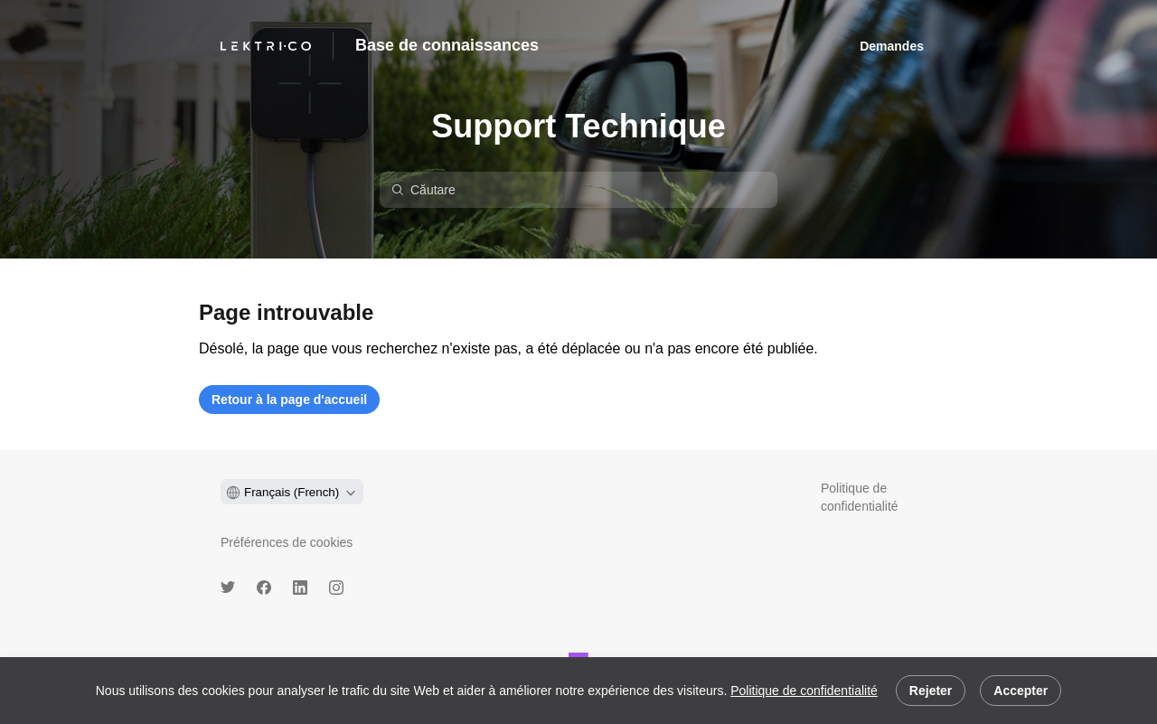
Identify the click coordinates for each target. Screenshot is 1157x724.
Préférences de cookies (287, 542)
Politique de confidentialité (804, 690)
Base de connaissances (447, 45)
